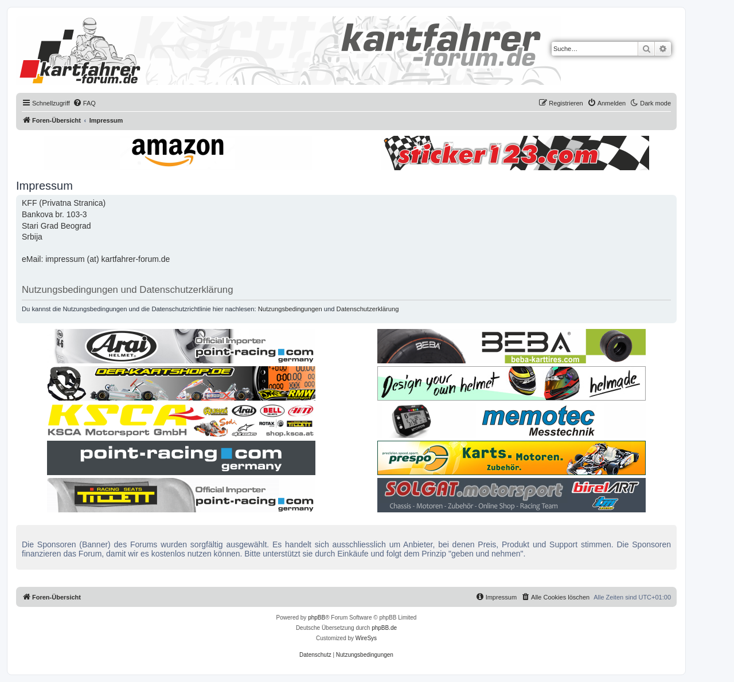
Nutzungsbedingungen (290, 308)
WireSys (366, 638)
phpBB (316, 617)
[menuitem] (84, 103)
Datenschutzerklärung (368, 308)
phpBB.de (384, 628)
